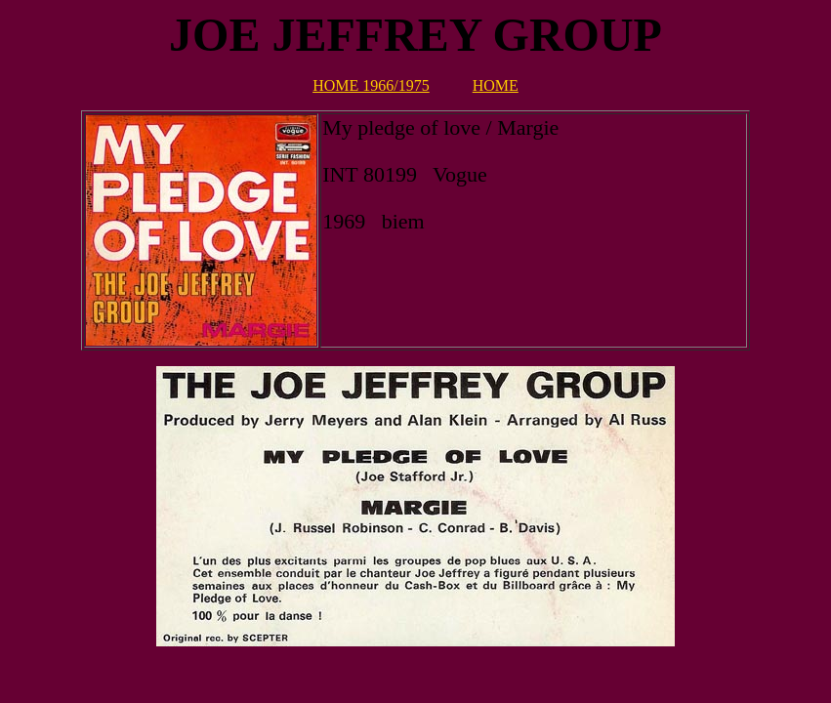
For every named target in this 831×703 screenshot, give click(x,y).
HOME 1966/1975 (371, 85)
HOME (496, 85)
